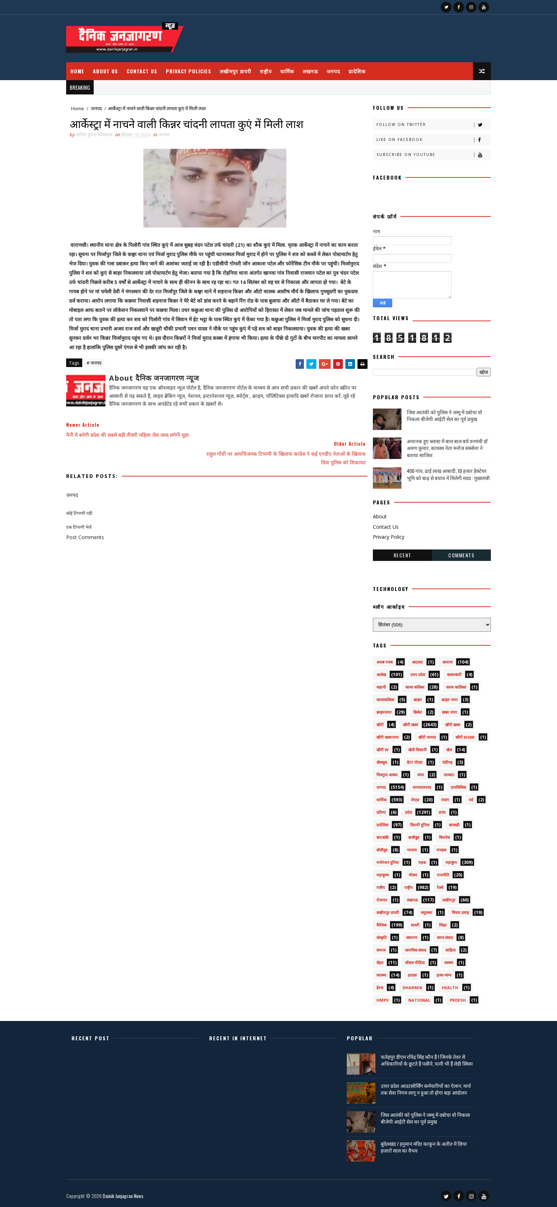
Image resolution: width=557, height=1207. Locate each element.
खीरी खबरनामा (381, 734)
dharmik (405, 985)
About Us (112, 68)
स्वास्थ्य (374, 972)
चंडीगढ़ (440, 759)
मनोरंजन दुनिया (381, 860)
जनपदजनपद (415, 784)
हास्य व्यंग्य (437, 972)
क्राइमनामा (377, 709)
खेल (442, 747)
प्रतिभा (374, 809)
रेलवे (433, 885)
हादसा (405, 972)
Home (84, 68)
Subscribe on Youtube (427, 152)
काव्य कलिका (408, 684)
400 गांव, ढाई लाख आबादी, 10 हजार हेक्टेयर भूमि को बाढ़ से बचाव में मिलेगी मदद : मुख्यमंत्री (441, 471)
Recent (396, 552)
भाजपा (405, 847)
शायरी (408, 922)
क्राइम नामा (443, 697)
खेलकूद (375, 759)
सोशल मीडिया (408, 960)
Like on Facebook (427, 137)
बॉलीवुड (375, 847)
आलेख (374, 672)
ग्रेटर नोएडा (408, 759)
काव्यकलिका (379, 697)
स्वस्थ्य (442, 960)
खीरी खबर (403, 722)
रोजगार (375, 897)
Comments (455, 552)
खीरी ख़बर (446, 722)
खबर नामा (442, 709)
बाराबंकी (376, 834)
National (412, 997)
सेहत (373, 960)
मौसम (406, 872)
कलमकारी (447, 672)
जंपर (413, 772)
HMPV (376, 997)
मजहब (434, 847)
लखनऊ (317, 68)
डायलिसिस (451, 784)
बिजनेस (437, 834)
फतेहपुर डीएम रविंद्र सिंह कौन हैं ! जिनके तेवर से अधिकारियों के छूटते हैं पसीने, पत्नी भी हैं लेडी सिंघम (425, 1061)
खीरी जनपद (420, 734)
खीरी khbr (458, 734)
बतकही (447, 822)
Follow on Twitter (427, 122)
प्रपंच (435, 809)
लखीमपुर (442, 897)
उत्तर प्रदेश (411, 672)
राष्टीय (374, 885)
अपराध (440, 659)
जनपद (340, 68)
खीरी (373, 722)
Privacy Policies (195, 68)
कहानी (374, 684)
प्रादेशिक (364, 68)
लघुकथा (419, 910)
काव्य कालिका (449, 684)
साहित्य (444, 947)
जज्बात (442, 772)
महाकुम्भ (376, 872)
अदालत (410, 659)
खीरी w (376, 747)
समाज (374, 947)
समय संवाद (438, 935)
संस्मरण (404, 935)
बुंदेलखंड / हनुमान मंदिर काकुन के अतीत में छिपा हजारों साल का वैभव (426, 1145)
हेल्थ (373, 985)
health (443, 985)
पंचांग (438, 797)
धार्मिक (294, 68)
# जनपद (100, 370)
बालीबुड (407, 834)
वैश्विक (375, 922)
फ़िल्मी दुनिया (413, 822)
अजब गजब (378, 659)
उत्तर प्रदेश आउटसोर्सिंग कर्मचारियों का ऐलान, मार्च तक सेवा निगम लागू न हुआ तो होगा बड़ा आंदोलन (428, 1087)
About (373, 513)
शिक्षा (436, 922)
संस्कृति (375, 935)
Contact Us (148, 68)
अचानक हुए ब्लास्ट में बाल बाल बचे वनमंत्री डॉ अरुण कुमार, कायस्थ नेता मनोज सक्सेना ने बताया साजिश (440, 445)
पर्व (464, 797)
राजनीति (436, 872)
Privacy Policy (382, 534)
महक (415, 860)
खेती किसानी (410, 747)
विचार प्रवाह (453, 910)
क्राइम (411, 697)
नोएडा (408, 797)
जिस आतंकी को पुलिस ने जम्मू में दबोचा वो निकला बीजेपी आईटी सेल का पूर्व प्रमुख (437, 412)
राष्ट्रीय (272, 68)
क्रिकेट (410, 709)
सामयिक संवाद (408, 947)
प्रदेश (401, 809)
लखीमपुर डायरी (242, 68)
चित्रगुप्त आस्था (380, 772)
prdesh (451, 997)
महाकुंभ (444, 860)
